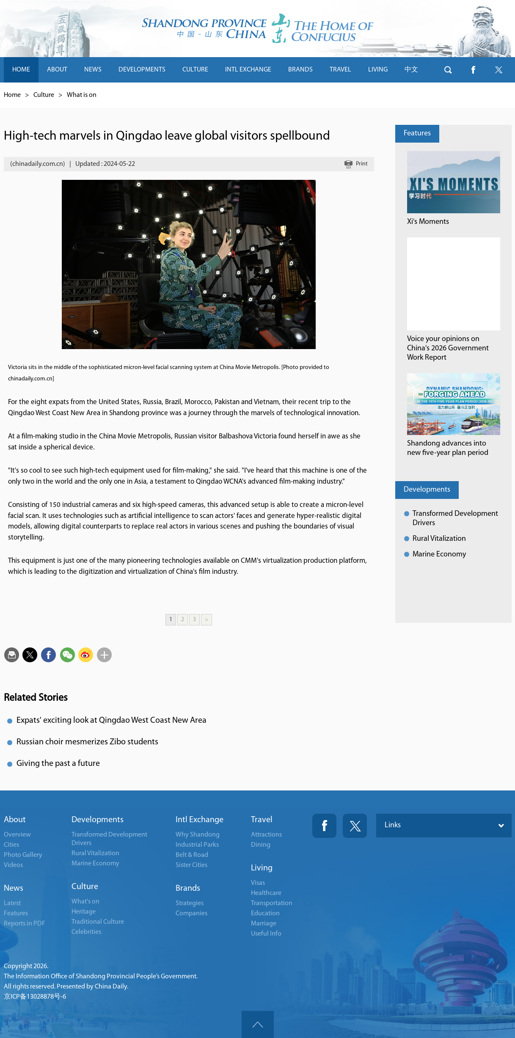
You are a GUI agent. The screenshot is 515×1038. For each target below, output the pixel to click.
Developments (427, 490)
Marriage (263, 923)
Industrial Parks (197, 845)
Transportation (271, 903)
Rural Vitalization (439, 539)
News (13, 888)
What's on (85, 901)
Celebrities (86, 932)
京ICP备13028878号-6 (35, 997)
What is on (81, 95)
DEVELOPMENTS (141, 69)
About (15, 820)
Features (417, 133)
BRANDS (300, 69)
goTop (258, 1024)
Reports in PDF (24, 923)
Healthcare (266, 893)
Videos (13, 865)
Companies (191, 913)
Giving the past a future (58, 764)
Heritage (84, 912)
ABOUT (57, 69)
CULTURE (195, 69)
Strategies (190, 903)
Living (262, 868)
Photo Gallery (23, 855)
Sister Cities (191, 865)
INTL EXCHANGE (248, 69)
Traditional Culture (98, 922)
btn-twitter (499, 70)
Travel (262, 820)
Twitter (355, 826)
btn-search (448, 70)
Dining (260, 845)
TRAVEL (340, 69)
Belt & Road (192, 855)
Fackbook (324, 826)
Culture (43, 95)
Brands (188, 888)
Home (12, 95)
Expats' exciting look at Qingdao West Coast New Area (112, 720)
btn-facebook (473, 70)
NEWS (93, 69)
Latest (12, 903)
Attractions (266, 835)
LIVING (378, 69)
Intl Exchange (199, 820)
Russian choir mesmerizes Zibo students (87, 742)
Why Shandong (198, 835)
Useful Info (266, 934)
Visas (258, 883)
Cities (11, 845)
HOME (21, 69)
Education (265, 913)
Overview (17, 835)
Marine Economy (439, 555)
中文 (411, 69)
